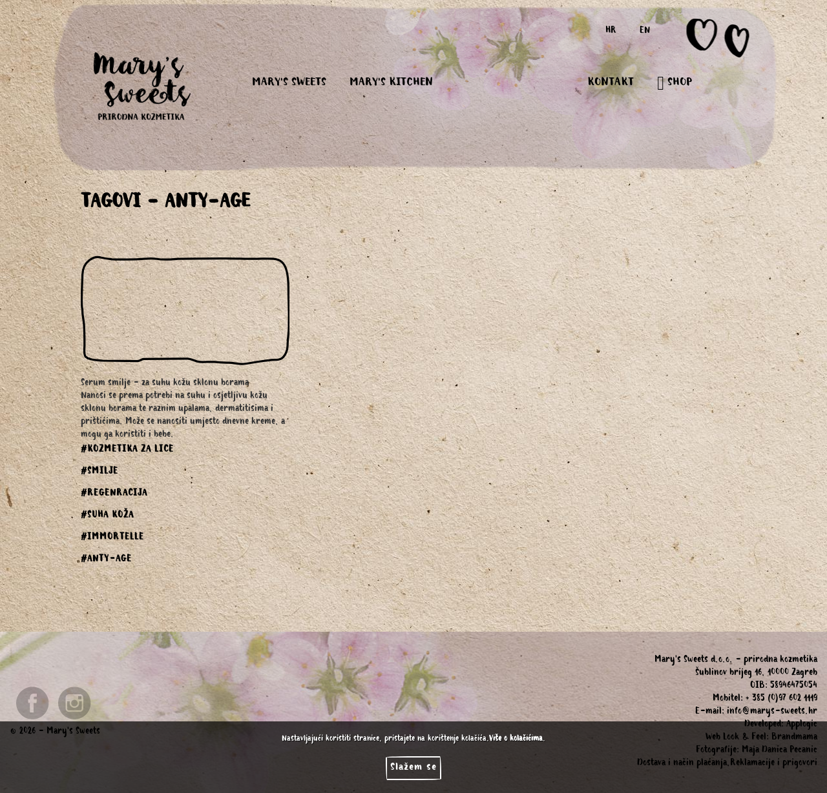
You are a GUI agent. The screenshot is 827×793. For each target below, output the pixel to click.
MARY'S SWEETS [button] (289, 83)
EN (645, 31)
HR (610, 31)
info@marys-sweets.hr (772, 712)
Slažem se (413, 768)
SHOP (674, 83)
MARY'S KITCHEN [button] (391, 83)
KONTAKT (610, 83)
